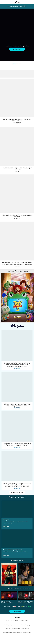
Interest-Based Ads (25, 628)
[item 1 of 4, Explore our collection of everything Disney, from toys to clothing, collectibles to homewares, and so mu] (17, 345)
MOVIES (16, 620)
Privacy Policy (27, 625)
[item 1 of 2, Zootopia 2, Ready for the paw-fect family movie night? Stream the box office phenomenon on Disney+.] (17, 509)
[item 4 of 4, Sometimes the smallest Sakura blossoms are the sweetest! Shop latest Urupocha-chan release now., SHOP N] (17, 241)
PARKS (26, 620)
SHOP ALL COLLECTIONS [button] (17, 492)
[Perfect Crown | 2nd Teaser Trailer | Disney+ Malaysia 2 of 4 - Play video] (26, 595)
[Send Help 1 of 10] (9, 574)
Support (11, 625)
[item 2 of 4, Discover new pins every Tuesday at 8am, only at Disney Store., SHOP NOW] (17, 146)
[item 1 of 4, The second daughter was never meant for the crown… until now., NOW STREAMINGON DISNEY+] (17, 98)
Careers (16, 625)
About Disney (6, 625)
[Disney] (17, 2)
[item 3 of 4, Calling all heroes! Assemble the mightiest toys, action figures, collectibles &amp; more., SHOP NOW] (17, 426)
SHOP (12, 620)
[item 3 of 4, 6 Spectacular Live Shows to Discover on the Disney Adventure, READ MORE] (17, 193)
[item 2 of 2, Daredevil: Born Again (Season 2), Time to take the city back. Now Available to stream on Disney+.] (17, 539)
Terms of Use (21, 625)
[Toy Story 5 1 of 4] (17, 297)
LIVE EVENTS (21, 620)
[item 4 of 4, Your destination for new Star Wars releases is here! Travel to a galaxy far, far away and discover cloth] (17, 466)
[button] (2, 2)
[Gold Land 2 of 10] (26, 574)
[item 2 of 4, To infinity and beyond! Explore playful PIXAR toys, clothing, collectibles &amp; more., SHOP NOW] (17, 387)
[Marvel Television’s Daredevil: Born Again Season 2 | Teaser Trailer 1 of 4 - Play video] (9, 595)
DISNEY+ (8, 620)
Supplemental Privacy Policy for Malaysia (13, 628)
